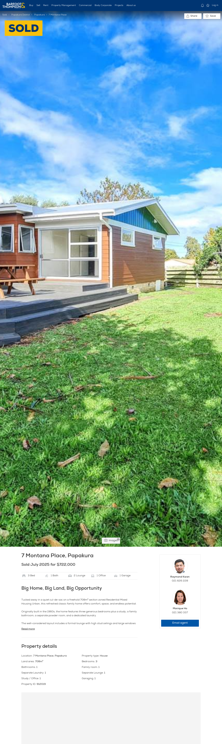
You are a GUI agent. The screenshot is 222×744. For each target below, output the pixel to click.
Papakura (39, 15)
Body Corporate (103, 5)
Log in (215, 5)
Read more (28, 629)
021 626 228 (180, 581)
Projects (119, 5)
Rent (45, 5)
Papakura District (20, 15)
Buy (31, 5)
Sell (38, 5)
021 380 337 (180, 613)
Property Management (63, 5)
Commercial (85, 5)
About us (131, 5)
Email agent (180, 623)
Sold (4, 15)
